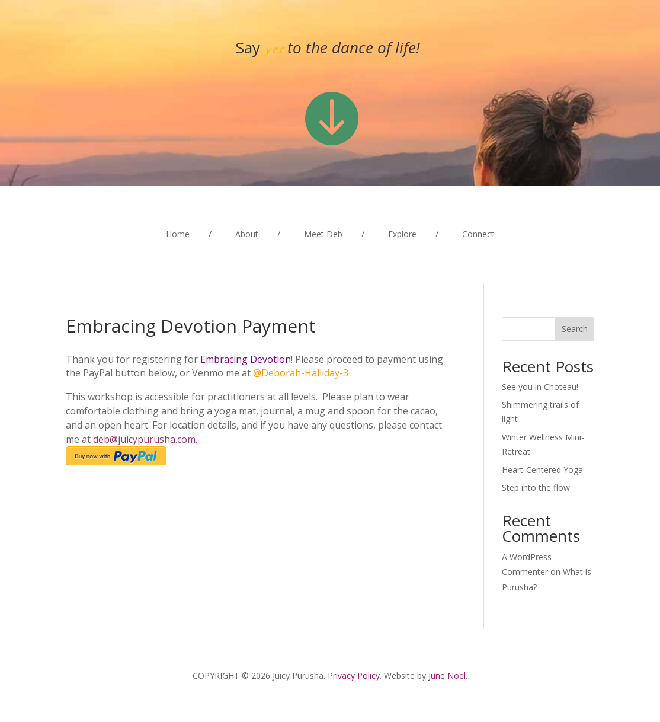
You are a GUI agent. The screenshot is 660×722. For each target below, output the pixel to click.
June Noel (447, 675)
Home (178, 234)
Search (575, 328)
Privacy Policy (354, 675)
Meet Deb (323, 234)
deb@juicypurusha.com (144, 439)
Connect (478, 234)
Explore (402, 234)
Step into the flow (536, 487)
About (246, 234)
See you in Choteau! (540, 386)
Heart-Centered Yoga (542, 469)
